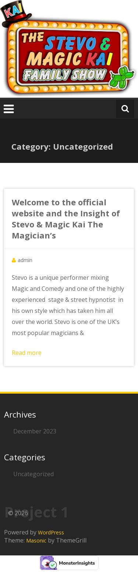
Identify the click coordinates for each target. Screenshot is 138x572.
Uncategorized (33, 474)
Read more (27, 353)
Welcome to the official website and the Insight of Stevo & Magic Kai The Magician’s (66, 218)
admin (25, 260)
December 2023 (34, 431)
